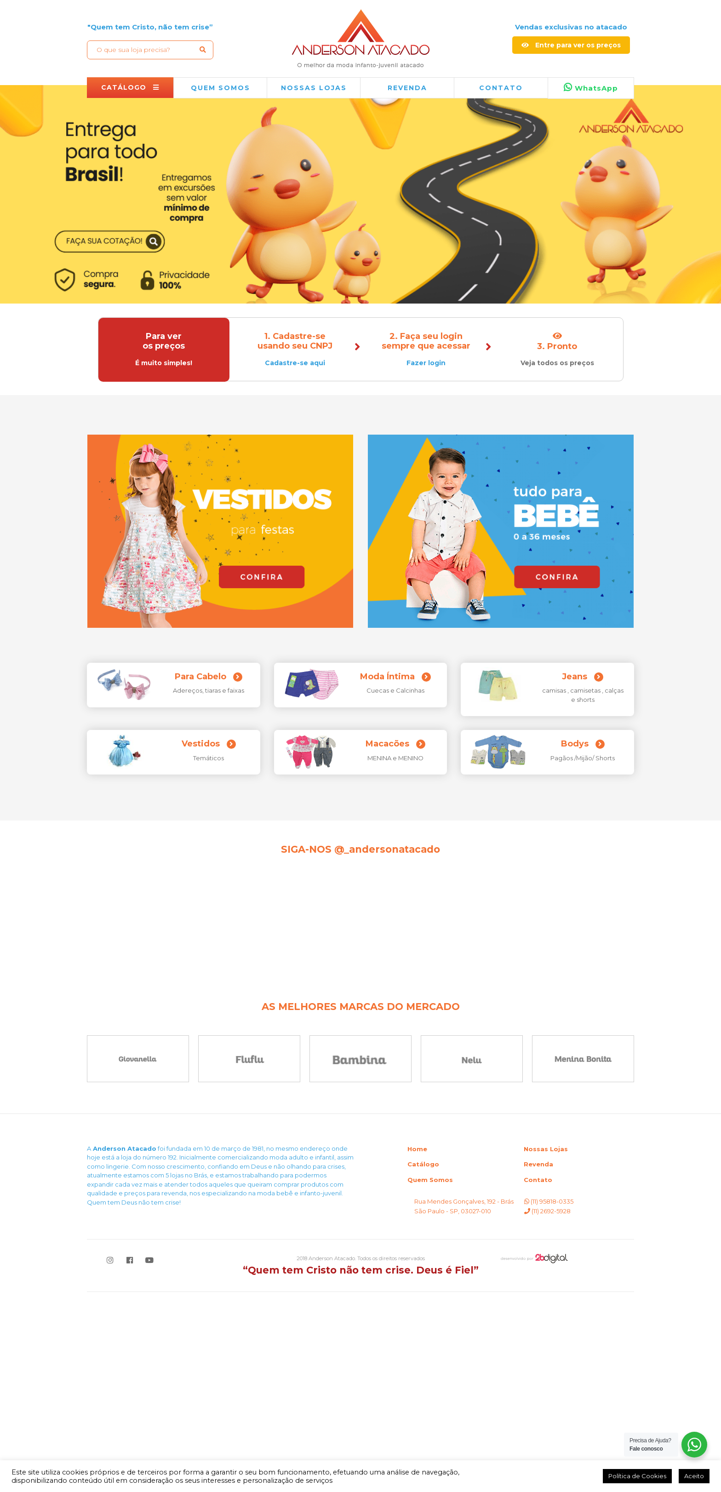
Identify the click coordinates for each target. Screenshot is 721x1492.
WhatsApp (591, 87)
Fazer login (426, 363)
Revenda (538, 1364)
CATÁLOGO (130, 87)
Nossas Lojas (546, 1349)
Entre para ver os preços (571, 45)
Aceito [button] (694, 1476)
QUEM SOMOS (220, 88)
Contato (501, 88)
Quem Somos (430, 1379)
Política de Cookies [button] (637, 1476)
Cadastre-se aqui (295, 363)
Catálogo (423, 1364)
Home (417, 1349)
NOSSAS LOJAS (314, 88)
